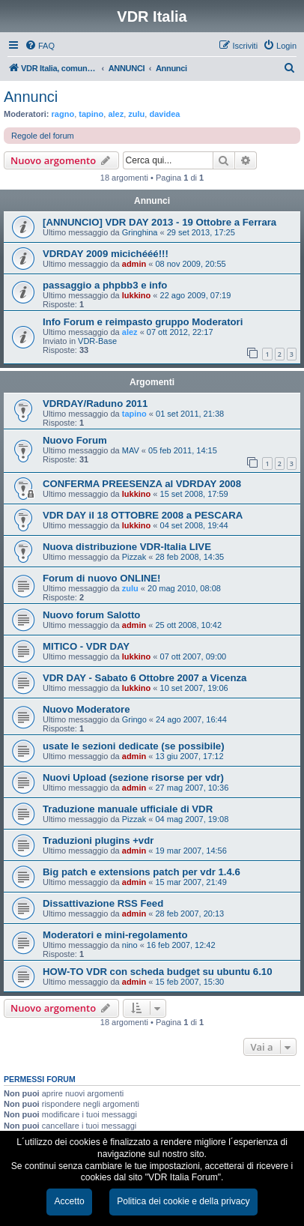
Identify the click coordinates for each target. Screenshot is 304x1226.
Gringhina (140, 232)
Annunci (31, 96)
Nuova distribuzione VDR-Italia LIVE (127, 546)
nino (130, 944)
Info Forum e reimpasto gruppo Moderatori (143, 321)
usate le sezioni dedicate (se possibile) (134, 746)
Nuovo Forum (75, 440)
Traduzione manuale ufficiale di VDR (128, 809)
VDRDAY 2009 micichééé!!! (105, 253)
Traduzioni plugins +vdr (98, 840)
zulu (136, 113)
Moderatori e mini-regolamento (115, 934)
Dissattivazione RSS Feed (103, 903)
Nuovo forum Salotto (91, 614)
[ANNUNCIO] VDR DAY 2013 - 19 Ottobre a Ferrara (159, 222)
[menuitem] (40, 46)
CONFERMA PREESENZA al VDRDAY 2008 (142, 483)
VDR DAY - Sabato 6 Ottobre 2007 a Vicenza (144, 677)
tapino (91, 113)
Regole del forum (42, 135)
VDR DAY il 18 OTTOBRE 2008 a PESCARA (143, 515)
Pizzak (134, 556)
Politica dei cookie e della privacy (183, 1201)
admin (134, 263)
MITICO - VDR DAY (86, 646)
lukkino (136, 295)
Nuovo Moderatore (86, 709)
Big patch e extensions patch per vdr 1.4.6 (141, 872)
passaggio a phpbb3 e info (105, 285)
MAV (130, 450)
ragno (63, 113)
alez (116, 113)
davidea (164, 113)
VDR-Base (97, 340)
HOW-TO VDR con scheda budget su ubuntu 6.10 (158, 971)
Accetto (69, 1201)
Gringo (134, 719)
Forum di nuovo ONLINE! (102, 578)
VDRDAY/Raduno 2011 (95, 403)
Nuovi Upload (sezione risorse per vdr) (133, 777)
